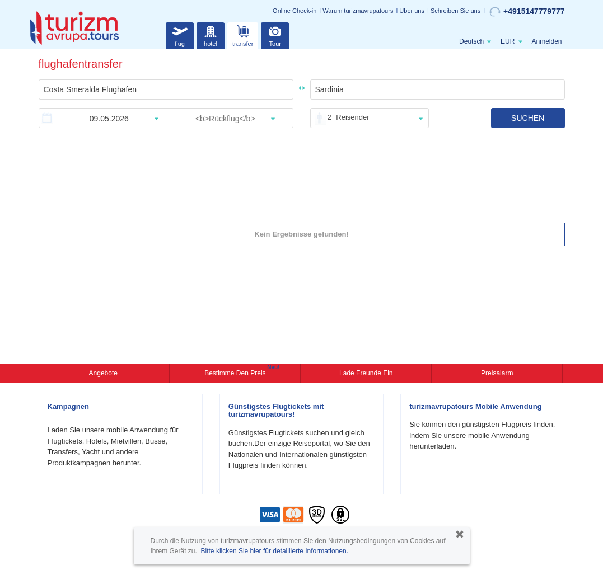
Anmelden (546, 41)
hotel (210, 34)
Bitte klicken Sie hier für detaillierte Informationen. (274, 551)
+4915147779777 (526, 12)
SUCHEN (527, 118)
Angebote (104, 373)
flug (180, 34)
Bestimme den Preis (236, 372)
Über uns (411, 10)
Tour (275, 34)
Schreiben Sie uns (455, 10)
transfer (242, 34)
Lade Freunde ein (365, 373)
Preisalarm (497, 373)
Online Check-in (294, 10)
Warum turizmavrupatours (357, 10)
